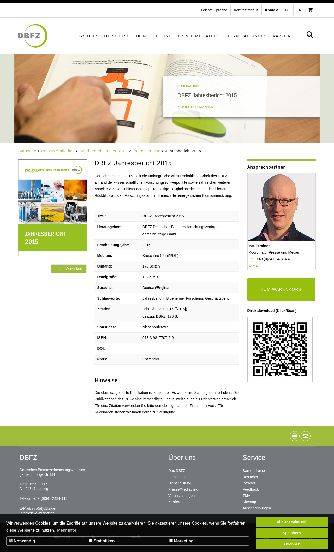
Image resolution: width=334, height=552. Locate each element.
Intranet (249, 483)
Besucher (250, 477)
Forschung (117, 35)
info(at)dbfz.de (43, 508)
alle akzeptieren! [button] (291, 521)
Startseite (27, 151)
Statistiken (102, 541)
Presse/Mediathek (198, 35)
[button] (247, 10)
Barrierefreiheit (255, 470)
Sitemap (249, 502)
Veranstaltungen (246, 35)
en (299, 10)
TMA (246, 496)
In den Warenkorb (69, 268)
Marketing (181, 541)
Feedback (251, 489)
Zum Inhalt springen (195, 107)
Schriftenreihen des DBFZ (104, 151)
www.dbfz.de (44, 513)
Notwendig (22, 541)
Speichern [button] (292, 533)
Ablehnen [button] (291, 544)
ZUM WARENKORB (281, 289)
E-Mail (254, 265)
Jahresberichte (146, 151)
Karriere (283, 35)
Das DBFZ (87, 35)
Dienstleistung (154, 35)
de (287, 10)
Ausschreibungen (257, 508)
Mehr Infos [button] (67, 530)
